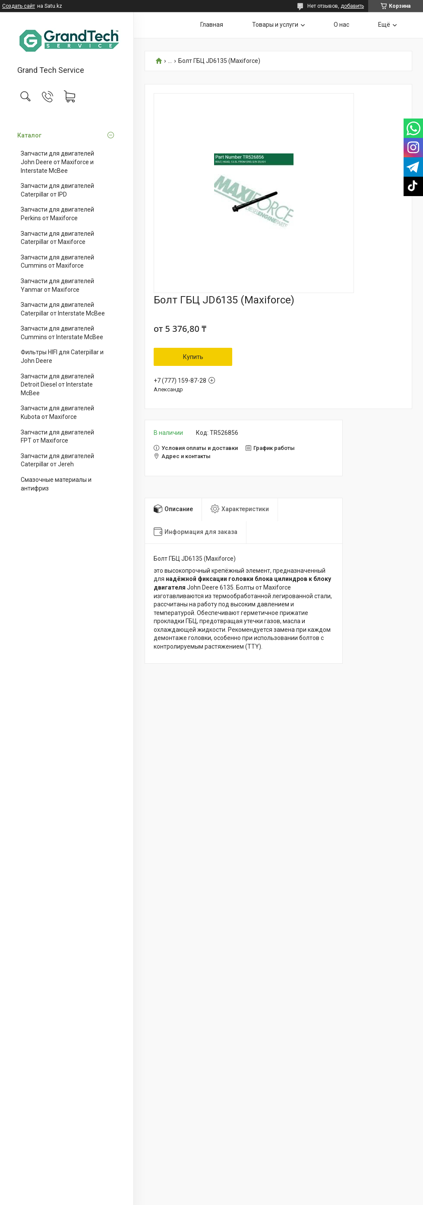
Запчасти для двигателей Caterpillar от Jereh (57, 460)
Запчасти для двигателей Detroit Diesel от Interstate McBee (57, 384)
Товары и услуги (275, 24)
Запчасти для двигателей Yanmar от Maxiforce (57, 285)
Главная (211, 24)
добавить (352, 6)
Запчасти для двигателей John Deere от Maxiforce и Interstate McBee (57, 162)
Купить (193, 356)
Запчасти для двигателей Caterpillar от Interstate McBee (63, 309)
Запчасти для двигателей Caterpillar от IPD (57, 190)
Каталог (29, 135)
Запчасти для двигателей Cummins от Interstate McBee (62, 332)
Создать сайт (18, 6)
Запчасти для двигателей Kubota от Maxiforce (57, 412)
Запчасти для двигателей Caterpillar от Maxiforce (57, 238)
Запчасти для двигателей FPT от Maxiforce (57, 436)
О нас (341, 24)
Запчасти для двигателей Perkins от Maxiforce (57, 214)
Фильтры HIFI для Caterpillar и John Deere (62, 356)
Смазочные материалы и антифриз (56, 484)
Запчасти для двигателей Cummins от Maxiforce (57, 261)
